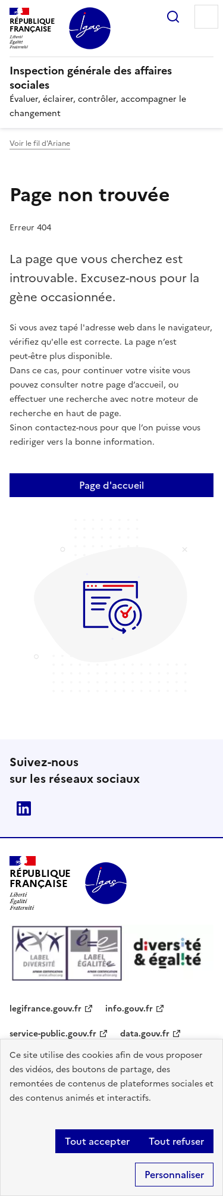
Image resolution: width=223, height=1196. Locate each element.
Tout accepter (97, 1141)
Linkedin (24, 808)
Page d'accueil (111, 485)
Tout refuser (176, 1141)
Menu (206, 17)
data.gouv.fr (144, 1034)
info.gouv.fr (129, 1009)
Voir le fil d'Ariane (40, 143)
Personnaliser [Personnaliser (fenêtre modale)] (174, 1174)
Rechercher (173, 17)
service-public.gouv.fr (53, 1034)
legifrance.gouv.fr (45, 1009)
